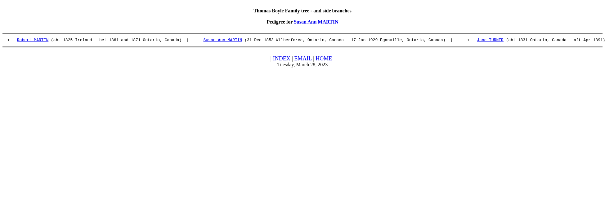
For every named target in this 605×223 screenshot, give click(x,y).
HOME (324, 59)
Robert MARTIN (32, 40)
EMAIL (302, 59)
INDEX (281, 59)
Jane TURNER (490, 40)
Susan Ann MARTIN (316, 21)
